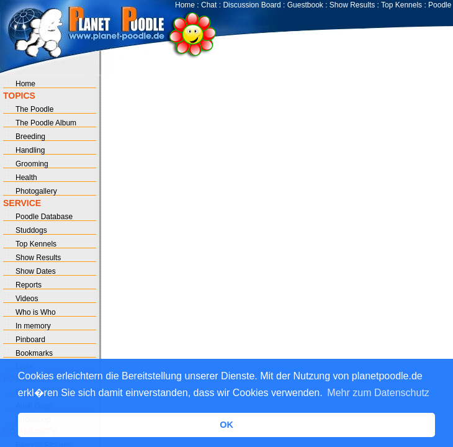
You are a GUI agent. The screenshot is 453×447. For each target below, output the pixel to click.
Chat (209, 5)
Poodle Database (44, 216)
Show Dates (36, 271)
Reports (29, 285)
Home (185, 5)
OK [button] (226, 425)
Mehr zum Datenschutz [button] (378, 392)
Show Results (352, 5)
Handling (30, 150)
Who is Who (36, 312)
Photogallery (36, 191)
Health (26, 177)
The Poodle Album (46, 123)
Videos (27, 298)
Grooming (32, 164)
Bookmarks (34, 353)
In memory (33, 326)
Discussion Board (251, 5)
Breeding (30, 136)
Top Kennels (401, 5)
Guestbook (305, 5)
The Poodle (34, 109)
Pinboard (30, 339)
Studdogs (31, 230)
